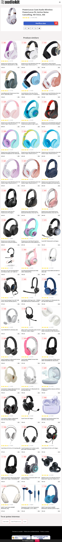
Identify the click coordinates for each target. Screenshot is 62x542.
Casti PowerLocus (16, 521)
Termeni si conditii (17, 531)
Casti (24, 521)
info (18, 67)
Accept (37, 540)
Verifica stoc (47, 23)
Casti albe (5, 521)
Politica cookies (44, 531)
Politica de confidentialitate (31, 531)
